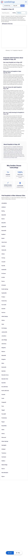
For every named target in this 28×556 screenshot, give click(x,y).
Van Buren (4, 442)
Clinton (3, 239)
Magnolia (4, 333)
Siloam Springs (5, 427)
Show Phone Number (20, 28)
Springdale (4, 431)
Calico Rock (4, 228)
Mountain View (5, 364)
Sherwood (4, 423)
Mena (3, 349)
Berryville (4, 208)
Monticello (4, 352)
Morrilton (4, 356)
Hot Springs (4, 313)
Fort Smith (4, 290)
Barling (3, 196)
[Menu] (26, 2)
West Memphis (5, 458)
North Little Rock (5, 376)
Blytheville (4, 212)
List (10, 552)
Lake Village (4, 325)
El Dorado (4, 270)
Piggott (3, 395)
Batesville (4, 200)
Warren (3, 454)
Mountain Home (5, 360)
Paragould (4, 388)
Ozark (3, 384)
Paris (3, 391)
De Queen (4, 259)
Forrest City (4, 286)
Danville (3, 251)
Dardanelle (4, 255)
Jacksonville (4, 317)
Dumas (3, 267)
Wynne (3, 462)
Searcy (3, 419)
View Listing (21, 30)
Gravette (3, 294)
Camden (3, 231)
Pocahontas (4, 403)
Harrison (3, 298)
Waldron (3, 446)
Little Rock (4, 329)
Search (22, 5)
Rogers (3, 407)
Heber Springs (5, 302)
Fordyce (3, 282)
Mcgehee (4, 345)
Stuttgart (3, 434)
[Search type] (8, 6)
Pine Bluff (4, 399)
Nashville (4, 368)
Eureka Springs (5, 274)
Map (18, 552)
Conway (3, 243)
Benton (3, 204)
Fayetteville (4, 278)
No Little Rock (5, 372)
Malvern (3, 337)
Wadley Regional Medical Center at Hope (7, 28)
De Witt (3, 263)
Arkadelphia (4, 188)
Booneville (4, 216)
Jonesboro (4, 321)
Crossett (3, 247)
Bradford (3, 220)
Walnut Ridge (4, 450)
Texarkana (4, 438)
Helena (3, 306)
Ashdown (4, 192)
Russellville (4, 411)
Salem (3, 415)
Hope (3, 310)
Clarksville (4, 235)
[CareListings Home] (12, 2)
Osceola (3, 380)
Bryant (3, 224)
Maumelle (4, 341)
